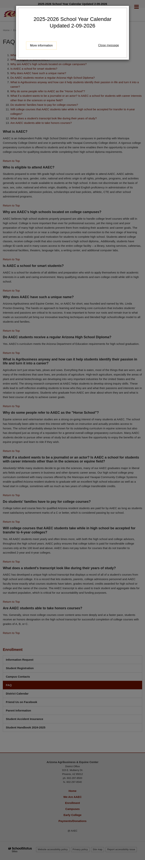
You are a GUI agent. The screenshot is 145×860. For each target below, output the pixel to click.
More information (41, 45)
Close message (108, 45)
